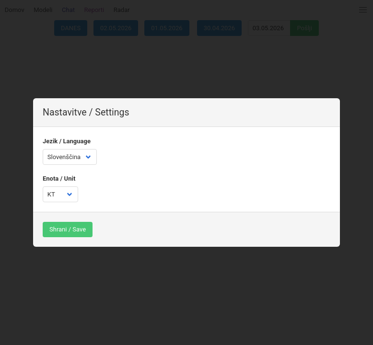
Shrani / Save (67, 229)
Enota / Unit (59, 178)
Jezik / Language (67, 141)
